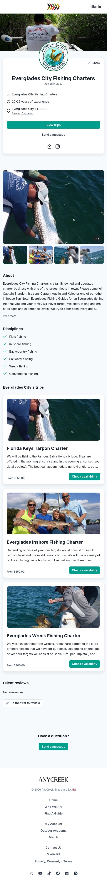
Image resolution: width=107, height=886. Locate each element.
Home (53, 800)
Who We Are (53, 807)
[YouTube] (40, 873)
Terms (67, 861)
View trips (53, 125)
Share (94, 62)
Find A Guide (53, 813)
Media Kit (53, 854)
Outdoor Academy (54, 830)
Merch (53, 837)
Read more (9, 315)
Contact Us (53, 847)
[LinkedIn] (67, 873)
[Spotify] (75, 873)
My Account (53, 824)
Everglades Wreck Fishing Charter (44, 635)
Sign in (96, 6)
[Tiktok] (49, 873)
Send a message (53, 134)
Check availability (84, 476)
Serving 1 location (23, 113)
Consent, (53, 861)
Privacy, (40, 861)
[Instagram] (31, 873)
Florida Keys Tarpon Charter (37, 448)
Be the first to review (23, 703)
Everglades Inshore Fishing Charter (45, 542)
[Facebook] (58, 873)
